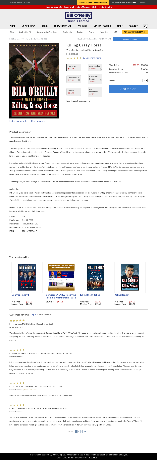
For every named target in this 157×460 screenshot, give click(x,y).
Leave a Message (130, 39)
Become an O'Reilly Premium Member (93, 2)
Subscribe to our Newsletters (123, 2)
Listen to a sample (18, 121)
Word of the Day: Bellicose (19, 2)
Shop (13, 26)
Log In (33, 315)
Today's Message (62, 26)
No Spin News (28, 26)
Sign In (142, 2)
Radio (45, 26)
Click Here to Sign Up (102, 7)
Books (80, 32)
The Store (26, 39)
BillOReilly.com (15, 39)
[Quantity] (145, 80)
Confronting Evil (25, 32)
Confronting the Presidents (47, 32)
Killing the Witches (90, 294)
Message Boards (102, 26)
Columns (82, 26)
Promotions (104, 32)
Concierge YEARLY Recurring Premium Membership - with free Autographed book (61, 297)
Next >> (87, 431)
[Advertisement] (78, 241)
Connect (133, 26)
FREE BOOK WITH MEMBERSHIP (134, 32)
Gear (91, 32)
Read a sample (38, 121)
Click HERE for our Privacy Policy (71, 458)
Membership (67, 32)
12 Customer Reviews (92, 58)
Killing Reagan (122, 294)
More (120, 26)
